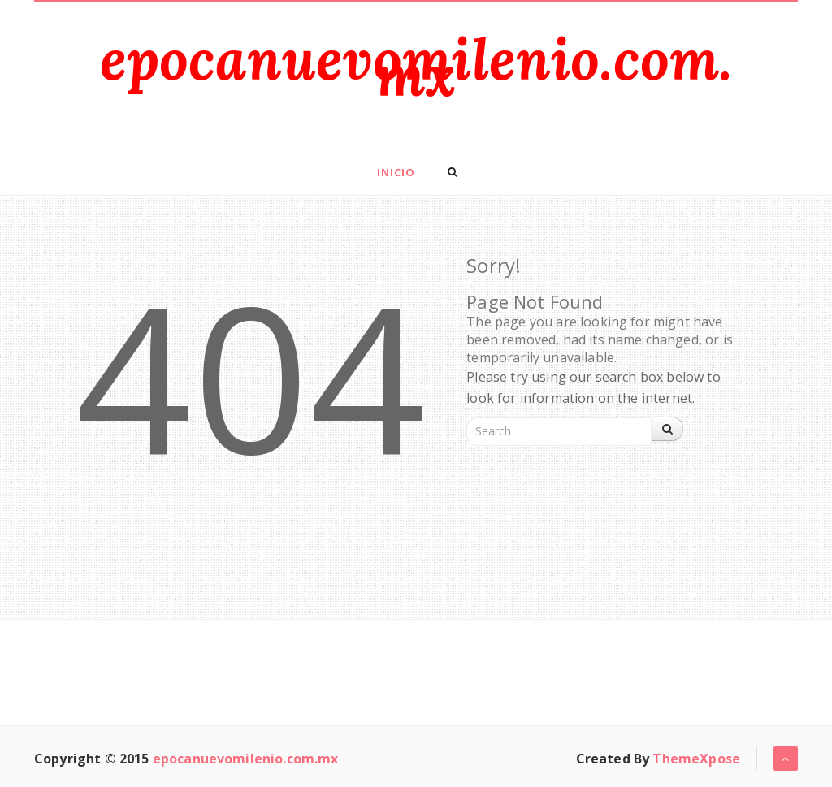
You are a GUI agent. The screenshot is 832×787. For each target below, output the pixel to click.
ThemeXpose (696, 759)
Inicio (396, 172)
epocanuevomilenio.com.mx (416, 67)
